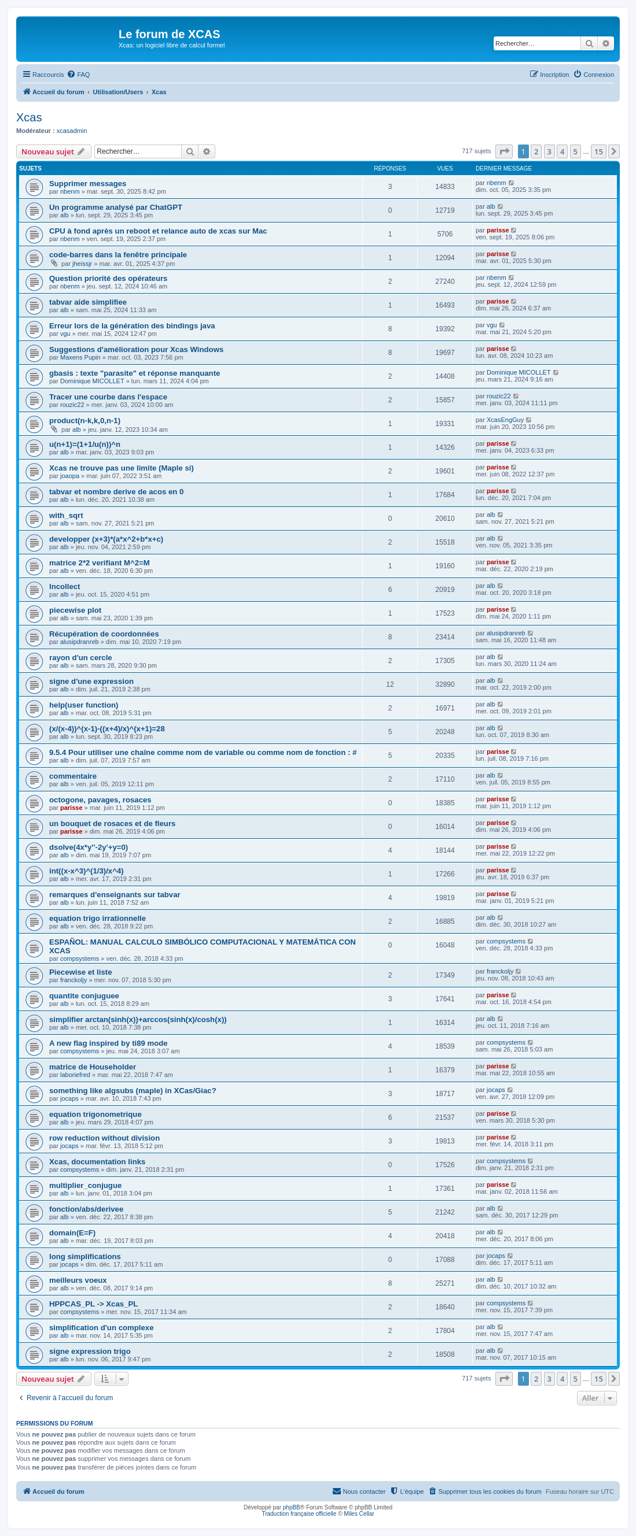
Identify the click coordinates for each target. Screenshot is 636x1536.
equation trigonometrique (95, 1114)
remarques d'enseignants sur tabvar (115, 894)
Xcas (29, 117)
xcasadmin (72, 130)
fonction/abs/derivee (86, 1209)
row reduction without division (104, 1138)
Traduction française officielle (299, 1514)
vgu (65, 333)
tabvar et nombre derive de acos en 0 (116, 491)
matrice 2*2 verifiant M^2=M (99, 562)
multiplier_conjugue (85, 1185)
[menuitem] (78, 75)
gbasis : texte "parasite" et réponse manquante (134, 373)
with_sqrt (66, 515)
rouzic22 (72, 404)
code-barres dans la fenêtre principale (118, 254)
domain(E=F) (72, 1232)
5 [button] (575, 151)
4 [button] (562, 151)
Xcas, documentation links (97, 1161)
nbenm (70, 191)
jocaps (69, 1098)
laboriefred (75, 1074)
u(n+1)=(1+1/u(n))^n (84, 444)
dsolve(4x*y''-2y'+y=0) (88, 847)
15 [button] (598, 151)
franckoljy (73, 979)
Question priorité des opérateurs (108, 278)
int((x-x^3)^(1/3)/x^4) (86, 871)
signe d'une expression (91, 681)
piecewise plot (75, 610)
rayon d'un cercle (80, 657)
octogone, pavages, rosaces (100, 799)
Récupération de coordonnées (104, 634)
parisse (498, 230)
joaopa (69, 475)
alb (64, 215)
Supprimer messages (87, 183)
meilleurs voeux (78, 1280)
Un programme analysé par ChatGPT (115, 207)
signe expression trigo (90, 1351)
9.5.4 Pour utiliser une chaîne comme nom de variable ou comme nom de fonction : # (202, 752)
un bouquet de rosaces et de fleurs (112, 823)
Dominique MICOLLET (92, 380)
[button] (504, 151)
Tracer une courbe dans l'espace (108, 397)
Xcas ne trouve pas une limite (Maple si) (121, 468)
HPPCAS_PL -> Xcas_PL (93, 1304)
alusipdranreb (79, 641)
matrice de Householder (92, 1067)
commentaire (73, 776)
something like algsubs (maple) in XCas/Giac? (132, 1090)
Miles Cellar (359, 1514)
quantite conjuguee (84, 995)
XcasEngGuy (505, 419)
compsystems (79, 958)
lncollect (64, 586)
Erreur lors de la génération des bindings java (132, 325)
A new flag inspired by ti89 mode (108, 1043)
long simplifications (85, 1256)
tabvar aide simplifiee (88, 302)
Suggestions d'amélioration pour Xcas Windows (136, 349)
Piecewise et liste (80, 972)
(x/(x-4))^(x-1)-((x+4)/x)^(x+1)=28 (107, 728)
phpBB (291, 1507)
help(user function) (83, 705)
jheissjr (82, 263)
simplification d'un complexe (101, 1327)
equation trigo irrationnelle (97, 918)
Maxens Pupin (80, 357)
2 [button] (536, 151)
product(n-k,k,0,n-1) (84, 420)
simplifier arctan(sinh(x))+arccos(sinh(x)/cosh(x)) (138, 1019)
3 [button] (549, 151)
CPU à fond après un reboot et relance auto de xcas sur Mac (158, 231)
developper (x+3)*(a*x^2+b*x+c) (106, 539)
